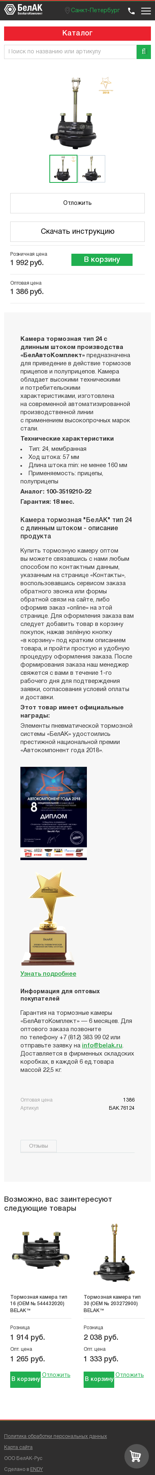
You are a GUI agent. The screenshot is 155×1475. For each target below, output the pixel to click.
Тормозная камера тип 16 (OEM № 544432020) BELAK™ (38, 1304)
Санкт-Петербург (95, 10)
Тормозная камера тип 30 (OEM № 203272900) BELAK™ (112, 1304)
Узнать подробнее (48, 974)
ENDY (36, 1469)
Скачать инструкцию (78, 231)
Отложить (77, 203)
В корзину (102, 260)
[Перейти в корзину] (136, 1456)
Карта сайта (18, 1447)
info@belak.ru (102, 1046)
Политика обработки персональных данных (55, 1436)
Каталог (77, 33)
